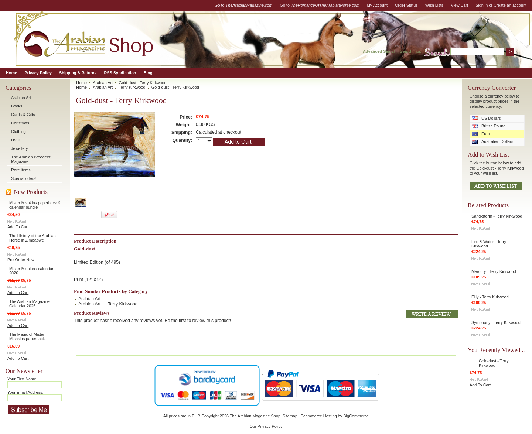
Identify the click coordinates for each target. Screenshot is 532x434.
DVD (15, 140)
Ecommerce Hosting (319, 416)
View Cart (459, 5)
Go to (244, 5)
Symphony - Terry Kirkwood (496, 322)
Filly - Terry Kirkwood (490, 297)
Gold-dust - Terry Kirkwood (494, 363)
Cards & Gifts (23, 114)
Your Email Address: (25, 392)
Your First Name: (22, 379)
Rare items (21, 170)
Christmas (20, 123)
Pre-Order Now (20, 259)
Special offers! (24, 178)
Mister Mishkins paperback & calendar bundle (35, 205)
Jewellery (19, 148)
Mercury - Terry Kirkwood (493, 271)
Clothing (18, 131)
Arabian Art (21, 97)
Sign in (481, 5)
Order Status (406, 5)
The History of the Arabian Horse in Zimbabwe (32, 237)
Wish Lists (434, 5)
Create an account (510, 5)
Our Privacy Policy (266, 426)
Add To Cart (17, 227)
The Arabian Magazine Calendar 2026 (29, 303)
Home (81, 83)
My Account (377, 5)
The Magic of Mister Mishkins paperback (27, 336)
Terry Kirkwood (132, 87)
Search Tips (410, 51)
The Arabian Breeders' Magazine (31, 159)
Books (16, 106)
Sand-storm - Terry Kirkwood (496, 216)
